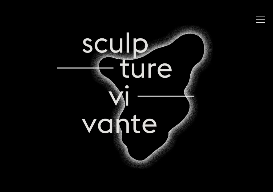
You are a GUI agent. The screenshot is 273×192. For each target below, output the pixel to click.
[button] (260, 21)
